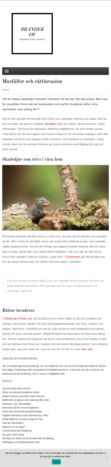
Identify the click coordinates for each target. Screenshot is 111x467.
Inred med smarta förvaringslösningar (22, 411)
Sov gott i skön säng (13, 434)
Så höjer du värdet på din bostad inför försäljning (28, 438)
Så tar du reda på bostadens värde (20, 392)
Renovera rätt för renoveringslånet (20, 407)
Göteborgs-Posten (15, 318)
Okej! (56, 462)
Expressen (73, 256)
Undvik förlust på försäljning (17, 430)
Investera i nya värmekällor (16, 404)
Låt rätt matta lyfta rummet (16, 388)
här (90, 349)
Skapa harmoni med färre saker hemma (23, 396)
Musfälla (50, 124)
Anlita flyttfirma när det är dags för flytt (22, 419)
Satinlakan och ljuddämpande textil (20, 442)
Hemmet (5, 89)
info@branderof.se (58, 369)
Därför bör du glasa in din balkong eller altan (25, 400)
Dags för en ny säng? (13, 426)
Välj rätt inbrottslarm (12, 423)
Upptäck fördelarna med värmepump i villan (25, 415)
